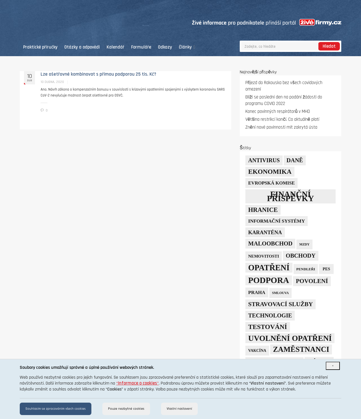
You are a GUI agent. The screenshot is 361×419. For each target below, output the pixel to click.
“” (137, 383)
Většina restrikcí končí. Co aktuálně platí (282, 119)
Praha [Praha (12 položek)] (256, 292)
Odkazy (165, 47)
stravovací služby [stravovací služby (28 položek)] (280, 304)
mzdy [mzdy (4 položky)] (304, 244)
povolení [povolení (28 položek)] (312, 281)
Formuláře (141, 47)
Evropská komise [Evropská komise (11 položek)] (271, 183)
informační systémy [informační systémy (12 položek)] (276, 221)
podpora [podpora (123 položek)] (268, 280)
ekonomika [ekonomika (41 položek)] (270, 171)
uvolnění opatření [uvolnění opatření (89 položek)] (290, 338)
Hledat (329, 46)
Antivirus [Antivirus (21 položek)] (264, 160)
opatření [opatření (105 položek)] (269, 267)
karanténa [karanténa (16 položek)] (265, 232)
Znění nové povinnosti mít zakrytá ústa (281, 127)
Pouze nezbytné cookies (126, 409)
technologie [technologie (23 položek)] (270, 315)
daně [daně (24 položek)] (295, 160)
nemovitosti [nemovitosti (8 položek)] (263, 256)
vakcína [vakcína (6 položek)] (257, 350)
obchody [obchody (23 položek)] (301, 256)
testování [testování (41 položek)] (267, 326)
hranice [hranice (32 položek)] (263, 209)
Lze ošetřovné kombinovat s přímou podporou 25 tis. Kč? (98, 74)
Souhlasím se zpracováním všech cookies (55, 409)
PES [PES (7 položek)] (326, 269)
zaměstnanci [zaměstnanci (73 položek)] (301, 349)
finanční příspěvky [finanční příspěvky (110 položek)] (290, 196)
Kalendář (115, 47)
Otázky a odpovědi (82, 47)
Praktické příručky (40, 47)
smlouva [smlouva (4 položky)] (280, 293)
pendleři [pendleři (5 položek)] (305, 269)
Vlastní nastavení (179, 409)
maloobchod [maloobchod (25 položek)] (270, 243)
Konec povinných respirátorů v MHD (277, 112)
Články (187, 47)
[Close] (333, 366)
